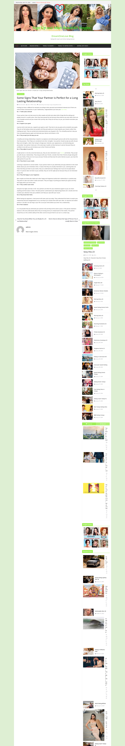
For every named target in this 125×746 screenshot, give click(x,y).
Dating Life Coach (82, 46)
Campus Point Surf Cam (106, 625)
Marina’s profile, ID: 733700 (107, 116)
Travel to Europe (48, 46)
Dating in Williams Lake (100, 650)
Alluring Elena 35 (98, 299)
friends (62, 153)
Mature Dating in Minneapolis (98, 274)
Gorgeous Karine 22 (99, 348)
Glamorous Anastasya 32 (100, 340)
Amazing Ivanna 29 (99, 266)
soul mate (64, 109)
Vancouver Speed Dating (100, 365)
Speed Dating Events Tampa (99, 373)
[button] (39, 46)
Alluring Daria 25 (99, 93)
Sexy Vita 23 (98, 101)
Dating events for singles (90, 242)
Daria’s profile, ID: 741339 (107, 719)
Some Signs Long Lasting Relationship (52, 104)
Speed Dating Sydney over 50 (100, 578)
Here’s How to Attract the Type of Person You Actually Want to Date (64, 220)
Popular (89, 424)
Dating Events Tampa (99, 382)
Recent (103, 424)
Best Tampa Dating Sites (100, 407)
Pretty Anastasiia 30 (99, 332)
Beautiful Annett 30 (100, 178)
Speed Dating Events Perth (101, 307)
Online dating (34, 46)
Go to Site (24, 46)
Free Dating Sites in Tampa (99, 390)
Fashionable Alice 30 (100, 611)
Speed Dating (87, 245)
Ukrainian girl (21, 94)
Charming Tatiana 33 (100, 186)
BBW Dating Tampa (99, 415)
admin (28, 104)
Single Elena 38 (98, 282)
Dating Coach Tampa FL (100, 398)
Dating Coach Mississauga (98, 140)
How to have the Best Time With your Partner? (106, 672)
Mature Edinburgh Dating (43, 2)
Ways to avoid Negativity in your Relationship (107, 496)
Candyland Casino (106, 590)
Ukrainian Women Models (101, 291)
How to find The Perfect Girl (107, 462)
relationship (41, 104)
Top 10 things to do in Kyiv (106, 434)
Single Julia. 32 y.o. (106, 156)
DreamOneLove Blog (62, 36)
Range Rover (107, 560)
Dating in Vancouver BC (100, 356)
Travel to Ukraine (88, 248)
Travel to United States (65, 46)
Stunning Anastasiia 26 (100, 324)
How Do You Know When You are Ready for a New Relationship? (30, 220)
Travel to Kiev (95, 245)
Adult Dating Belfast (100, 703)
